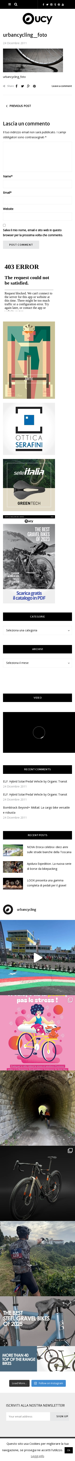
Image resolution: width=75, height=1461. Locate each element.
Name (8, 176)
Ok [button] (68, 1450)
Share (8, 85)
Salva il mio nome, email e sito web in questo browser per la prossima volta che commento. (33, 232)
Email (7, 192)
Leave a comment (62, 85)
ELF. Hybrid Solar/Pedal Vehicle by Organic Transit (35, 781)
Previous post (20, 106)
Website (8, 209)
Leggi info (37, 1456)
